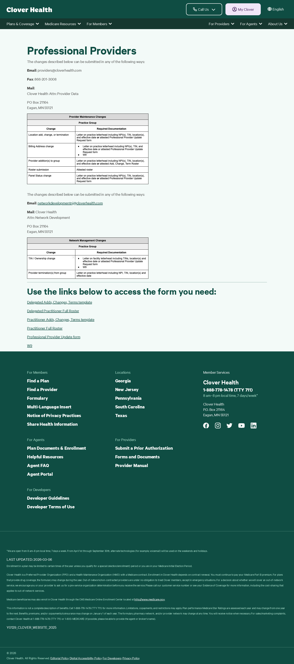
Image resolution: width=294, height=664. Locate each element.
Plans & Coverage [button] (23, 23)
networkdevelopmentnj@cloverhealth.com (70, 202)
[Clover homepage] (29, 9)
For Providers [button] (221, 23)
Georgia (123, 381)
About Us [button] (277, 23)
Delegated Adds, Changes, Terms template (59, 302)
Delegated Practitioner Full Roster (53, 310)
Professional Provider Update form (53, 336)
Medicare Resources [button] (63, 23)
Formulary (37, 398)
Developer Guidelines (48, 498)
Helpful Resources (45, 457)
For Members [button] (99, 23)
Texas (121, 415)
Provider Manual (131, 465)
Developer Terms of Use (51, 507)
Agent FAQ (38, 465)
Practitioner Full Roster (44, 328)
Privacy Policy (131, 658)
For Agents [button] (251, 23)
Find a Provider (42, 389)
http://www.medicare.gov (149, 599)
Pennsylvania (128, 398)
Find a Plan (38, 381)
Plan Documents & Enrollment (56, 448)
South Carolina (130, 407)
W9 (29, 345)
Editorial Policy (59, 658)
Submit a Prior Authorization (144, 448)
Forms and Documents (137, 457)
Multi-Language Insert (49, 407)
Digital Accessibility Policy (86, 658)
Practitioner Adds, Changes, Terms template (60, 319)
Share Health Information (52, 424)
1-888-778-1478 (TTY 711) (228, 390)
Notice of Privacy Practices (54, 415)
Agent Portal (40, 474)
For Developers (112, 658)
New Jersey (127, 389)
